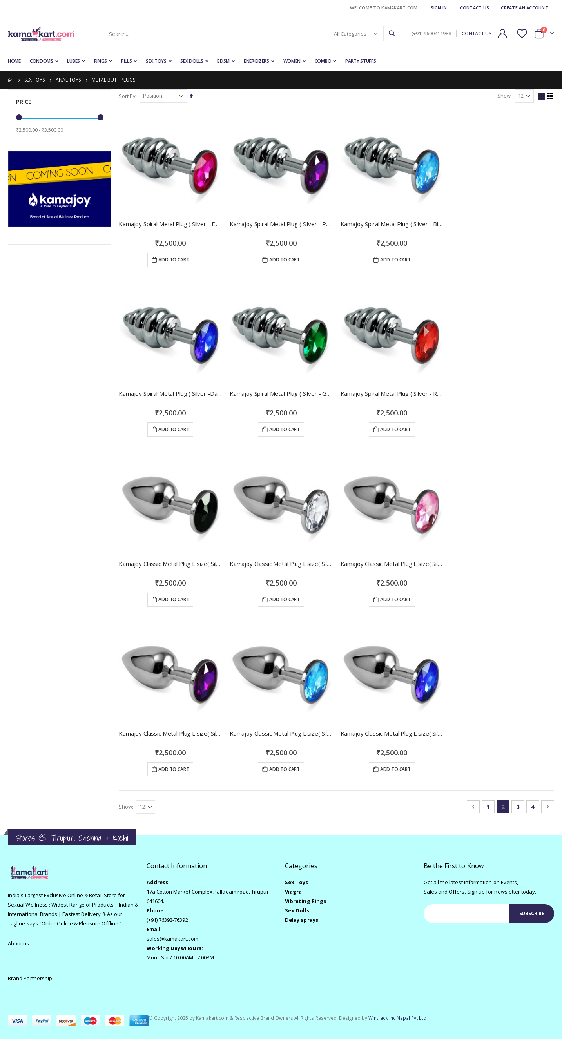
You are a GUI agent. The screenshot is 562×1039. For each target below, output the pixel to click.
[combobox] (251, 34)
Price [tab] (59, 102)
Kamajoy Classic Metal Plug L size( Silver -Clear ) (281, 564)
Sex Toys (34, 80)
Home (10, 80)
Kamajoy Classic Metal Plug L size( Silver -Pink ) (392, 564)
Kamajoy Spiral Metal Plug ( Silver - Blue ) (392, 224)
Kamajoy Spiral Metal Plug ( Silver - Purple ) (281, 224)
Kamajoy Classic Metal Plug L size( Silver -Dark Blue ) (392, 733)
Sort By (127, 96)
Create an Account (524, 8)
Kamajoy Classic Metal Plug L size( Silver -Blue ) (281, 733)
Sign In (439, 8)
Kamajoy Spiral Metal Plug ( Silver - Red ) (392, 393)
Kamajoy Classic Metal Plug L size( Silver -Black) (170, 564)
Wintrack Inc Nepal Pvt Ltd (397, 1018)
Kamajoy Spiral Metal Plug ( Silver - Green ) (281, 393)
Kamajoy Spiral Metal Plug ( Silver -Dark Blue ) (170, 393)
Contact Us (474, 8)
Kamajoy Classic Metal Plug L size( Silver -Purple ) (170, 733)
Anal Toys (68, 80)
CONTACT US (477, 33)
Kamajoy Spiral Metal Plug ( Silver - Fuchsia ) (170, 224)
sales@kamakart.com (172, 939)
